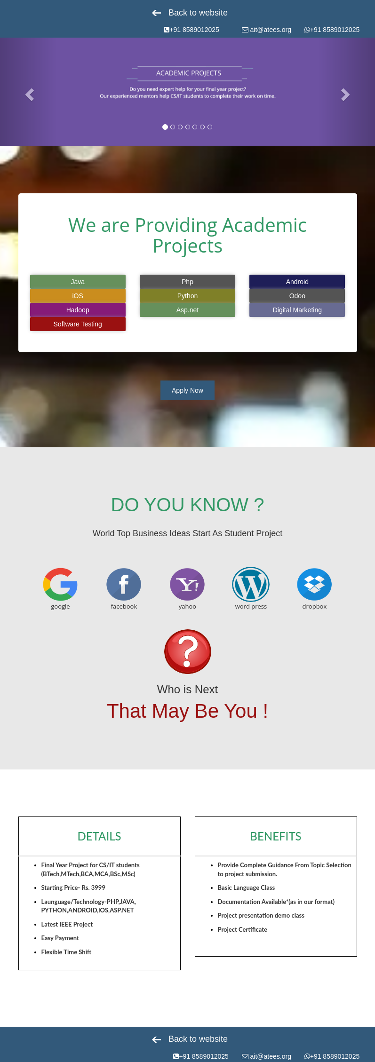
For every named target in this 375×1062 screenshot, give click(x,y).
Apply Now (187, 390)
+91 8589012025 (191, 29)
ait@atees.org (266, 29)
